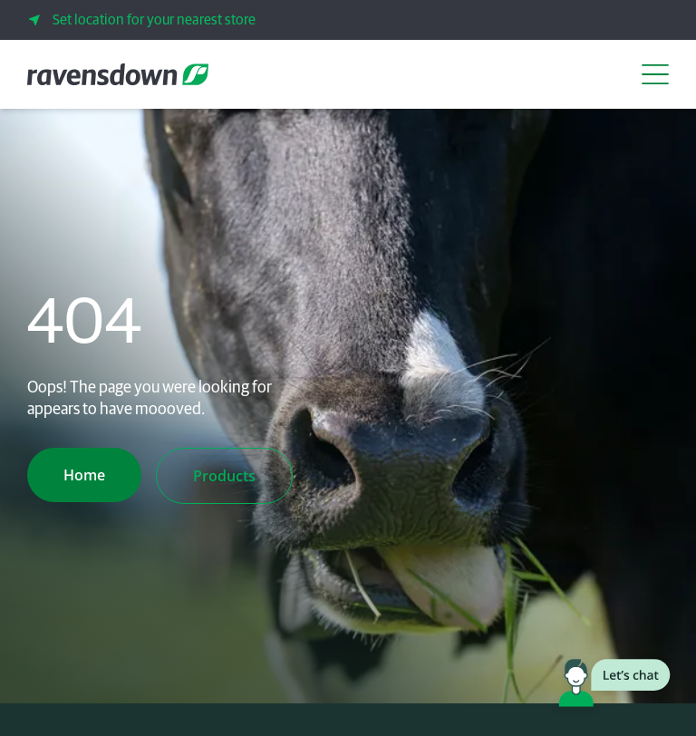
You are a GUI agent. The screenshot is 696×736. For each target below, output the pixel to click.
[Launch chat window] (614, 686)
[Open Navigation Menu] (655, 74)
